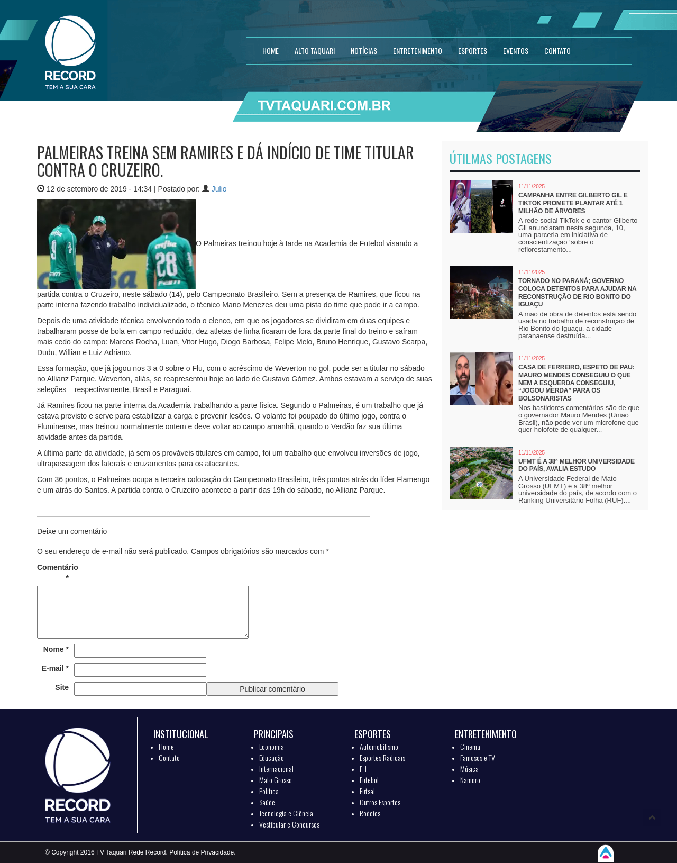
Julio (219, 189)
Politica (269, 790)
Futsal (367, 790)
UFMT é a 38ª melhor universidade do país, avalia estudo (576, 465)
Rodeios (370, 813)
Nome (56, 649)
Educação (271, 757)
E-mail (55, 668)
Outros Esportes (380, 801)
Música (469, 768)
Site (62, 687)
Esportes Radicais (382, 757)
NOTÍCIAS (364, 50)
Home (166, 746)
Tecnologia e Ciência (286, 813)
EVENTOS (515, 50)
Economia (271, 746)
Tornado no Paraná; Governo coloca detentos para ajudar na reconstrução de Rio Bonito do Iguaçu (577, 292)
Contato (169, 757)
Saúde (267, 801)
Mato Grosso (275, 779)
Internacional (276, 768)
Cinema (470, 746)
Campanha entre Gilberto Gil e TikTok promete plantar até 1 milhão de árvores (572, 203)
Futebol (369, 779)
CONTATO (557, 50)
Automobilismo (379, 746)
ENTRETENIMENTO (417, 50)
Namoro (470, 779)
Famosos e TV (477, 757)
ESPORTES (472, 50)
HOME (270, 50)
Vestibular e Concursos (289, 824)
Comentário (53, 572)
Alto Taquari (315, 50)
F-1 (363, 768)
